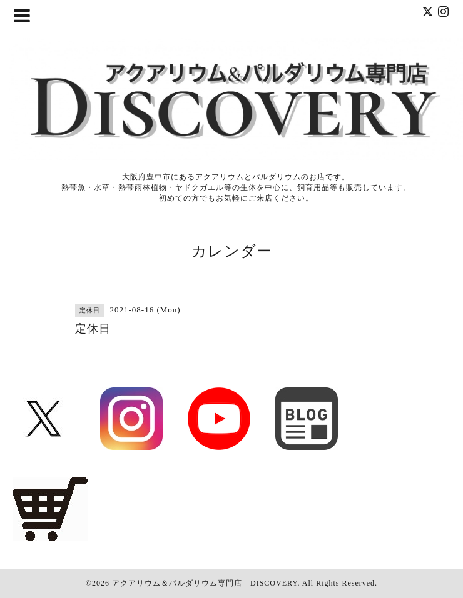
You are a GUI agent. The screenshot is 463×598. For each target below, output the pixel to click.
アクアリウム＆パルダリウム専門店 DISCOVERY (204, 583)
